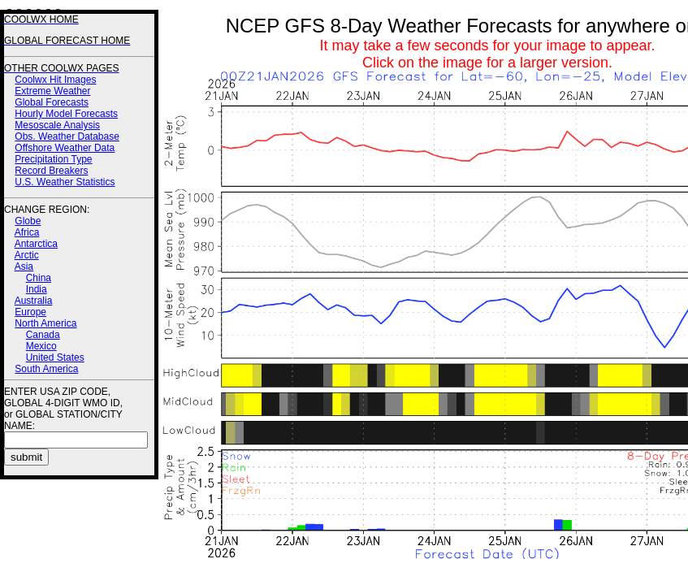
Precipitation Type (53, 159)
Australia (34, 300)
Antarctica (36, 243)
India (36, 289)
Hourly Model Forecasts (66, 113)
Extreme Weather (52, 91)
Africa (27, 232)
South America (46, 369)
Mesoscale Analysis (57, 125)
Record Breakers (51, 170)
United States (55, 357)
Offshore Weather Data (65, 148)
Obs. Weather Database (67, 136)
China (38, 278)
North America (45, 323)
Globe (28, 221)
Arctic (27, 255)
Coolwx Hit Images (55, 79)
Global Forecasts (52, 102)
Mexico (41, 346)
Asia (24, 266)
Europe (30, 312)
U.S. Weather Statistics (65, 182)
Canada (43, 334)
